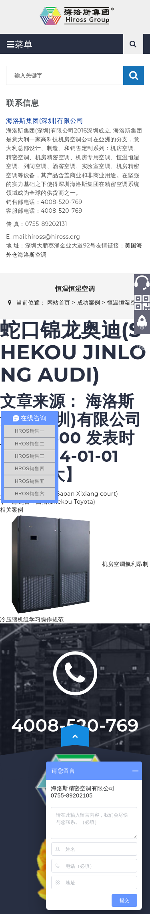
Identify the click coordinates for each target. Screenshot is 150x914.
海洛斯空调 (32, 254)
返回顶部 (142, 343)
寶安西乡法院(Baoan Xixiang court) (68, 493)
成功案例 (88, 302)
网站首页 (58, 302)
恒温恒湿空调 (124, 302)
